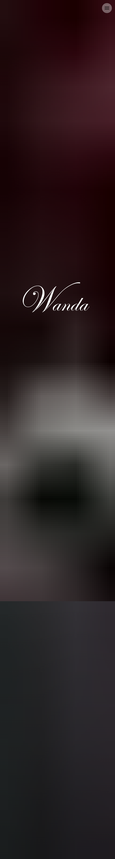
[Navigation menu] (107, 8)
